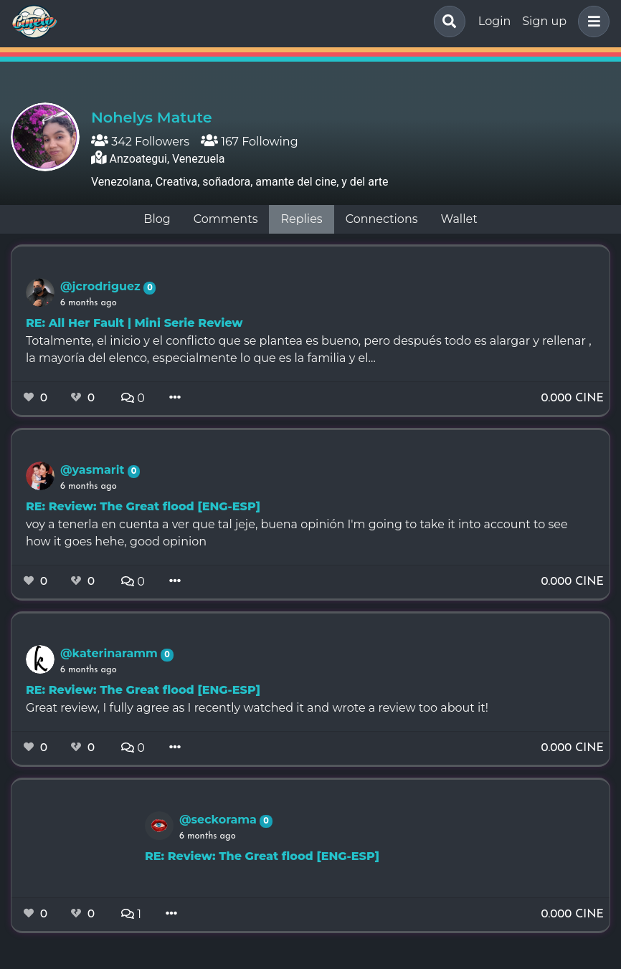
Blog (156, 219)
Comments (226, 219)
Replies (301, 219)
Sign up (544, 21)
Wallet (459, 219)
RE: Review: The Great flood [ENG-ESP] (143, 506)
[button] (591, 21)
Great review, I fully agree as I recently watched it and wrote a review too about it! (257, 708)
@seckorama (219, 819)
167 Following (249, 141)
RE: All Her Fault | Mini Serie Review (134, 323)
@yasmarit (94, 470)
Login (494, 21)
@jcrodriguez (101, 286)
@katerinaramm (110, 653)
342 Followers (140, 141)
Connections (382, 219)
